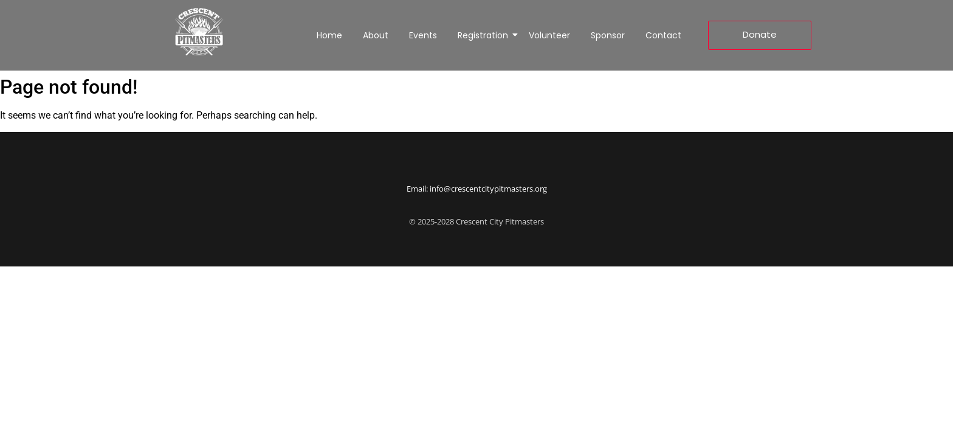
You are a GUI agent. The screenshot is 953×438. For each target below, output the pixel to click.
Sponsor (608, 35)
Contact (663, 35)
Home (329, 35)
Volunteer (549, 35)
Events (423, 35)
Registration (485, 35)
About (375, 35)
